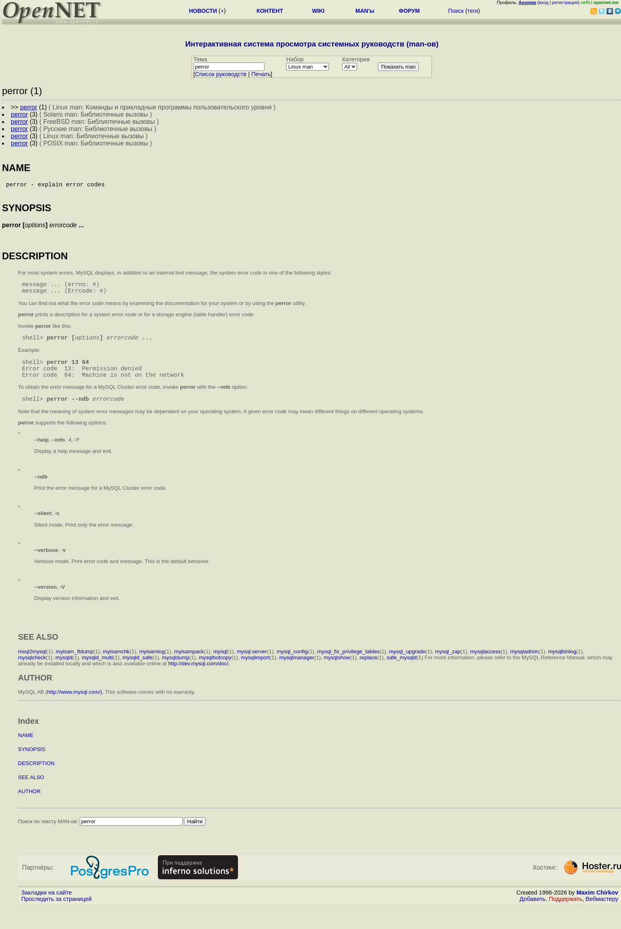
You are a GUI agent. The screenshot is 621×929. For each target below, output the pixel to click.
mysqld (63, 672)
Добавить (533, 913)
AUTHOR (29, 806)
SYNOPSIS (31, 764)
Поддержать (566, 913)
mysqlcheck (32, 672)
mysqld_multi (97, 672)
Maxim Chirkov (597, 907)
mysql (220, 666)
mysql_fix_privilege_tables (348, 666)
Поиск (456, 11)
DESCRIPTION (36, 778)
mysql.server (252, 666)
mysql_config (292, 666)
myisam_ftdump (74, 666)
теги (472, 11)
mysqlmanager (296, 672)
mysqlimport (255, 672)
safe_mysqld (402, 672)
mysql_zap (448, 666)
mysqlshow (337, 672)
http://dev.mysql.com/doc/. (199, 678)
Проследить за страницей (56, 913)
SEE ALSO (31, 792)
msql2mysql (32, 666)
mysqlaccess (485, 666)
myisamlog (152, 666)
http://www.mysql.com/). (75, 706)
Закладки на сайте (46, 907)
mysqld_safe (138, 672)
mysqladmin (524, 666)
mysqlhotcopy (215, 672)
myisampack (189, 666)
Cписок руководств (221, 74)
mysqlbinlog (562, 666)
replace (368, 672)
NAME (26, 750)
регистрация (565, 2)
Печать (260, 74)
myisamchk (116, 666)
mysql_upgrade (407, 666)
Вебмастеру (602, 913)
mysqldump (175, 672)
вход (543, 2)
